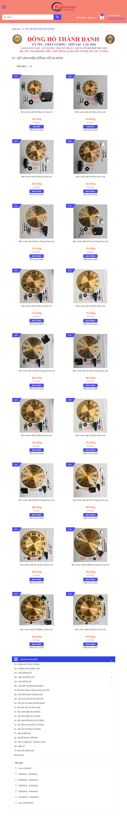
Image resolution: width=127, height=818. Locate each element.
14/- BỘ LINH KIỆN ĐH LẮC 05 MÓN (29, 725)
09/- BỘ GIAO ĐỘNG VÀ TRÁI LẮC (29, 703)
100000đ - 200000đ (26, 778)
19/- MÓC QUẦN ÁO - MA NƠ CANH (29, 746)
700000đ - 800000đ (26, 796)
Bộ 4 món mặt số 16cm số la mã (90, 177)
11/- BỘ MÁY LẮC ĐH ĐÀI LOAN (27, 712)
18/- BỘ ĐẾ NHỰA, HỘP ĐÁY (26, 742)
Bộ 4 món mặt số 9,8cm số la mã (90, 112)
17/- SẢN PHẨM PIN (22, 738)
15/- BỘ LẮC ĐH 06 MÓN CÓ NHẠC (29, 729)
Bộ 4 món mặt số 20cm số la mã (90, 438)
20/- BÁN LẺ (19, 751)
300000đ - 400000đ (26, 784)
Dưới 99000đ (23, 773)
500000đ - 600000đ (26, 790)
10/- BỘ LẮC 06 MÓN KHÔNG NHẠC (29, 707)
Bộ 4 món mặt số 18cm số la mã (90, 308)
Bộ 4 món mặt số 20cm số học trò (36, 438)
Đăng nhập (81, 17)
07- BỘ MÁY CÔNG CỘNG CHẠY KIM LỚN (32, 695)
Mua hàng (36, 192)
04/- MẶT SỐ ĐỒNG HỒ (24, 682)
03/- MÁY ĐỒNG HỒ (23, 677)
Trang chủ (16, 29)
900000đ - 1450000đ (27, 801)
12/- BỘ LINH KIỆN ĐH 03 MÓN (27, 716)
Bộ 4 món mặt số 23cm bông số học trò (37, 503)
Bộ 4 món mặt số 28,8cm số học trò (37, 634)
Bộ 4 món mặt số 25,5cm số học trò (37, 568)
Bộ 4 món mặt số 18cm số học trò (37, 308)
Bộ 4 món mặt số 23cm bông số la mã (90, 503)
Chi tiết (36, 127)
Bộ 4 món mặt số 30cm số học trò (90, 634)
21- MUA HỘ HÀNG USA (24, 755)
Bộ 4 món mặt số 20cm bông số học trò (37, 373)
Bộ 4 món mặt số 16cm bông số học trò (36, 242)
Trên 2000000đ (24, 807)
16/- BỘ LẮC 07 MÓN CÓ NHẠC (27, 733)
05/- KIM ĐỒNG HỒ (22, 686)
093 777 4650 (116, 18)
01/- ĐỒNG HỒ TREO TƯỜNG (26, 669)
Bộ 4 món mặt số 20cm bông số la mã (90, 373)
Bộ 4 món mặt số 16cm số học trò (37, 177)
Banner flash (19, 759)
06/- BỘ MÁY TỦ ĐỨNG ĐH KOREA (29, 690)
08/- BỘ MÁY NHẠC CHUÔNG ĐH (28, 699)
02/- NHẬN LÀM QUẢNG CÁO (27, 673)
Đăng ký (91, 17)
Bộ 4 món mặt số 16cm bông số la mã (90, 242)
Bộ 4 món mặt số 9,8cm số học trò (36, 112)
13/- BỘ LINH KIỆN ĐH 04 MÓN (27, 720)
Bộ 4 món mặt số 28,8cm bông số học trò (90, 568)
